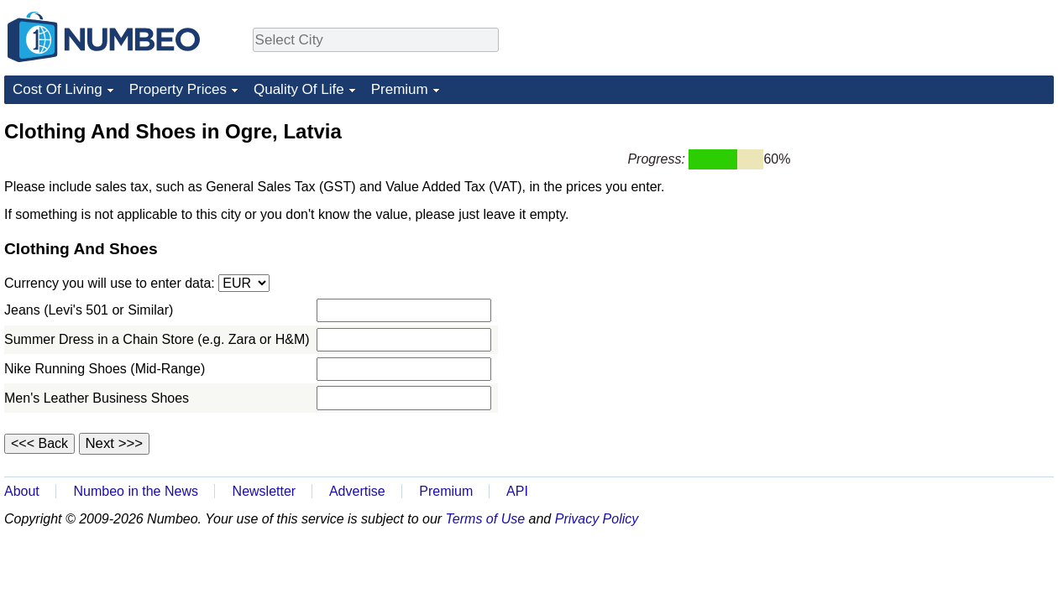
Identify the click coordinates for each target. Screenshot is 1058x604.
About (21, 491)
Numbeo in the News (135, 491)
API (517, 491)
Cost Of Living (57, 89)
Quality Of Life (299, 89)
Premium (399, 89)
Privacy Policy (597, 519)
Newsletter (264, 491)
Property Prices (178, 89)
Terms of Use (486, 519)
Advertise (357, 491)
